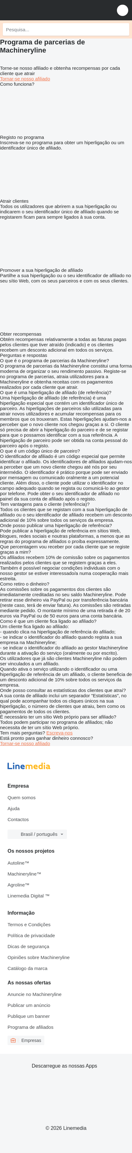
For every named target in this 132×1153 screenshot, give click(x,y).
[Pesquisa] (123, 29)
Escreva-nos (60, 732)
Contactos (18, 819)
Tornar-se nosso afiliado (25, 78)
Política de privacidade (31, 935)
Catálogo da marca (27, 968)
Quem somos (22, 797)
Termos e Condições (29, 924)
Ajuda (13, 808)
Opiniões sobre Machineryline (39, 957)
